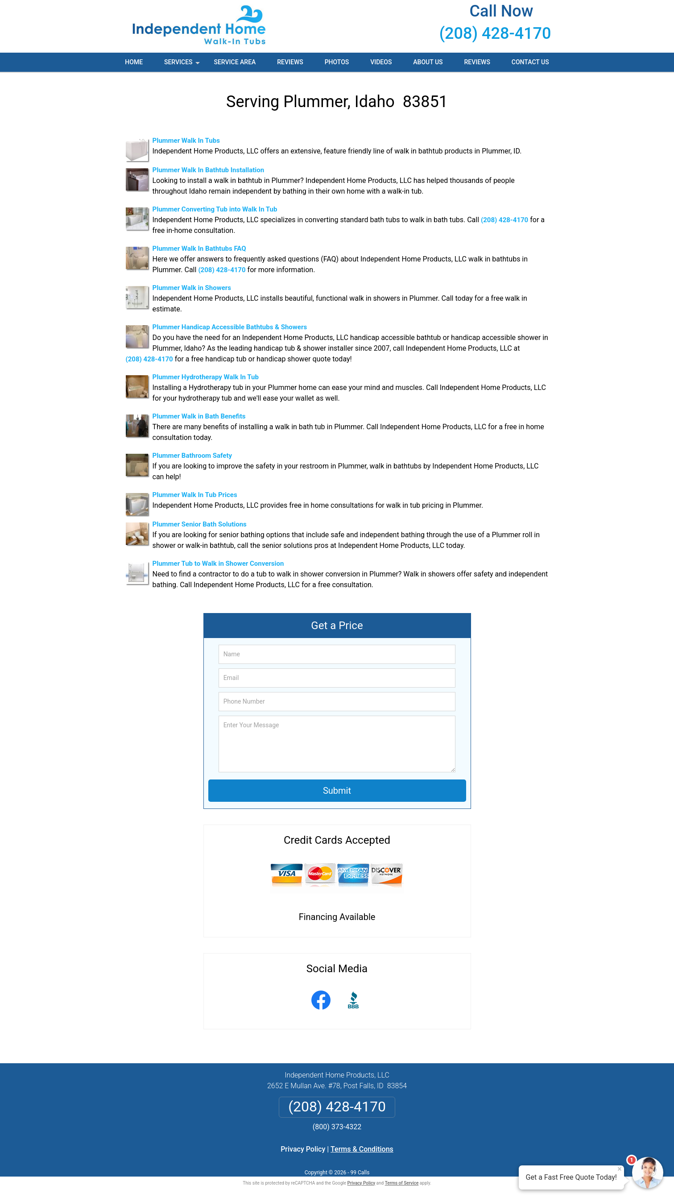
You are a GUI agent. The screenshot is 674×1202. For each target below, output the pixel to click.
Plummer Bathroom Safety (192, 456)
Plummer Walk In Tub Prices (195, 495)
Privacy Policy (303, 1149)
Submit (337, 790)
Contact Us (530, 62)
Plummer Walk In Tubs (186, 141)
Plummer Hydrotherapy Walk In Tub (206, 377)
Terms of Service (402, 1183)
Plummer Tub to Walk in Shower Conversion (218, 564)
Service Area (235, 62)
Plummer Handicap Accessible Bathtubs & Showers (230, 327)
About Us (427, 62)
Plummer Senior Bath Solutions (200, 524)
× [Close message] (619, 1169)
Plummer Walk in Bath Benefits (199, 416)
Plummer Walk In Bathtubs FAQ (199, 249)
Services (183, 65)
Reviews (290, 62)
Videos (381, 62)
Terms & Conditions (362, 1149)
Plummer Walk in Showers (192, 288)
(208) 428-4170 (495, 33)
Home (134, 62)
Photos (337, 62)
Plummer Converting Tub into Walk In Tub (215, 209)
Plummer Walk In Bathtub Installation (209, 170)
